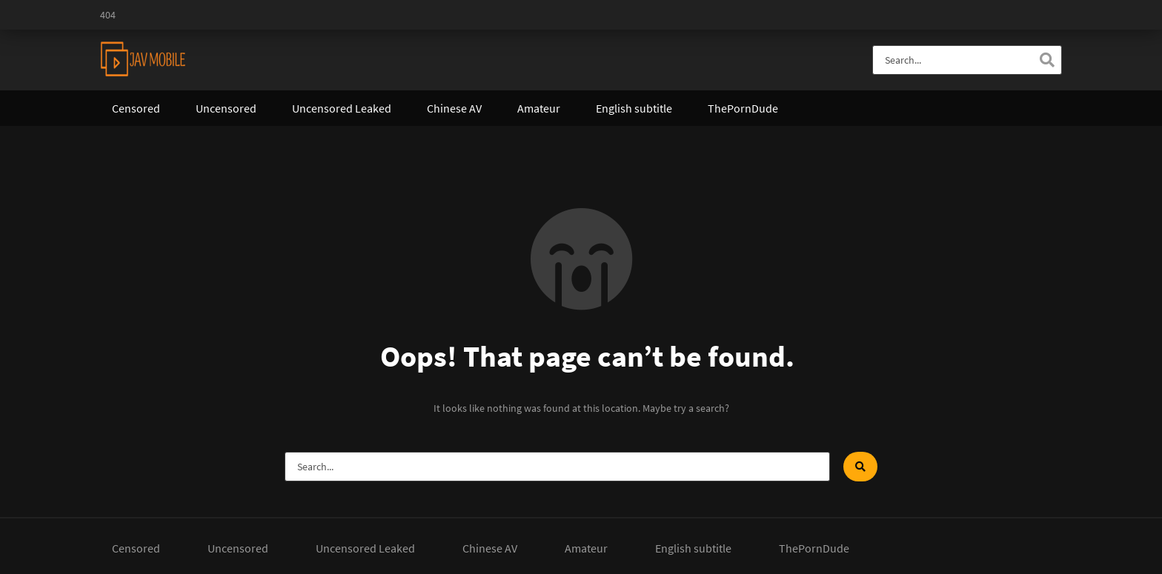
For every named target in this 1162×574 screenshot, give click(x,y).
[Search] (1047, 60)
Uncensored (226, 108)
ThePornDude (743, 108)
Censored (136, 108)
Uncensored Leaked (341, 108)
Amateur (538, 108)
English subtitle (634, 108)
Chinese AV (454, 108)
